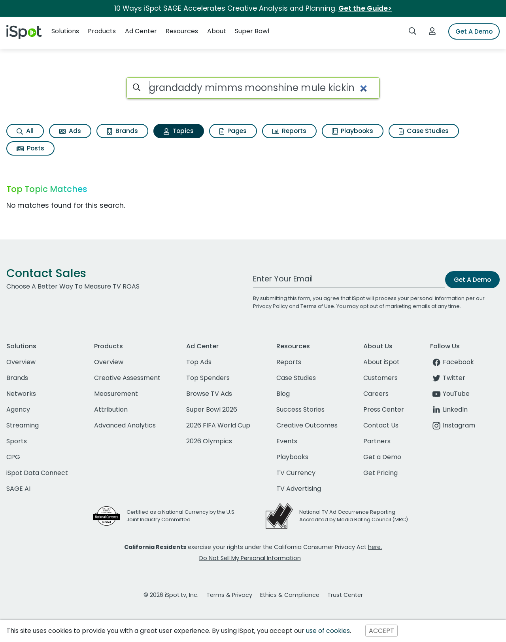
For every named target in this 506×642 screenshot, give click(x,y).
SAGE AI (18, 488)
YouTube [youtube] (450, 393)
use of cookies (328, 630)
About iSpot (381, 362)
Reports (289, 130)
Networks (21, 393)
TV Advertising (298, 488)
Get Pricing (380, 472)
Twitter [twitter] (447, 377)
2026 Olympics (209, 441)
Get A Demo (474, 31)
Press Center (383, 409)
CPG (13, 457)
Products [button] (102, 31)
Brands (122, 130)
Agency (18, 409)
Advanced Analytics (125, 425)
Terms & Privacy (229, 595)
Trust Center (345, 595)
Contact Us (380, 425)
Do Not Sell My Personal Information (250, 558)
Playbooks (352, 130)
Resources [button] (182, 31)
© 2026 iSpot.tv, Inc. (170, 595)
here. (375, 547)
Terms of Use (317, 306)
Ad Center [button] (141, 31)
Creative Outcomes (307, 425)
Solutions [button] (65, 31)
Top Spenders (208, 377)
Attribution (111, 409)
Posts (30, 148)
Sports (16, 441)
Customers (380, 377)
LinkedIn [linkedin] (449, 409)
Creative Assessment (127, 377)
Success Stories (300, 409)
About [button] (216, 31)
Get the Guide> (365, 8)
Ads (70, 130)
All (25, 130)
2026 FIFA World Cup (218, 425)
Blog (283, 393)
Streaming (22, 425)
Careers (376, 393)
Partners (377, 441)
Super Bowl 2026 (211, 409)
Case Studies (424, 130)
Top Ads (198, 362)
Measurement (116, 393)
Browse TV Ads (209, 393)
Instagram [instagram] (452, 425)
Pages (233, 130)
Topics (179, 130)
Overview (21, 362)
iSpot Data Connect (37, 472)
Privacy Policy (270, 306)
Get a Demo (382, 457)
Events (286, 441)
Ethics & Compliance (289, 595)
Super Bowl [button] (252, 31)
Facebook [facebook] (452, 362)
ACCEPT (381, 630)
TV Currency (295, 472)
